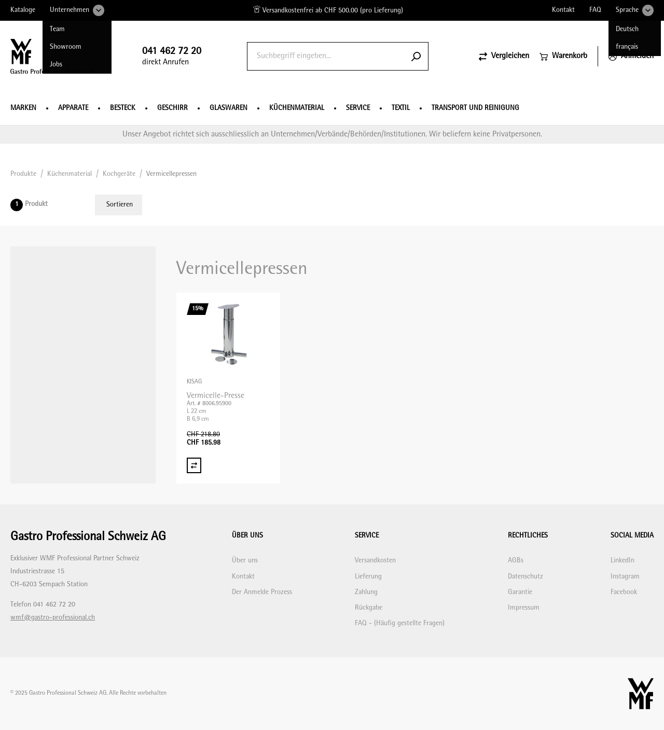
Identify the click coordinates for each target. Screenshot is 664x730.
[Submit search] (416, 56)
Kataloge (22, 10)
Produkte (23, 174)
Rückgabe (368, 607)
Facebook (624, 592)
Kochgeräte (119, 174)
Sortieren (119, 204)
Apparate (73, 108)
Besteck (122, 108)
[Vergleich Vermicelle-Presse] (194, 465)
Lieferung (368, 576)
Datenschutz (525, 576)
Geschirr (172, 108)
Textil (401, 108)
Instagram (625, 576)
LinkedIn (622, 560)
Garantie (520, 592)
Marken (23, 108)
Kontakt (563, 10)
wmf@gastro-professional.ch (52, 617)
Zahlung (366, 592)
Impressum (524, 607)
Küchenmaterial (296, 108)
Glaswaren (228, 108)
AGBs (515, 560)
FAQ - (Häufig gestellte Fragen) (400, 623)
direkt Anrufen (171, 56)
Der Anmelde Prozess (262, 592)
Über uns (245, 560)
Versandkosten (375, 560)
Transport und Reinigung (475, 108)
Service (358, 108)
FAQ (595, 10)
